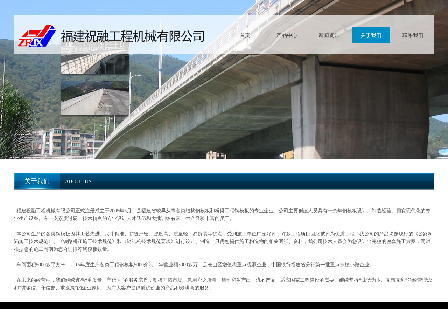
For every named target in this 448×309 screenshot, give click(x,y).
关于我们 (371, 35)
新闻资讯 (329, 35)
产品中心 (287, 35)
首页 (245, 35)
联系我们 (413, 35)
